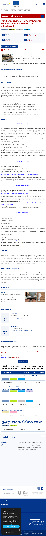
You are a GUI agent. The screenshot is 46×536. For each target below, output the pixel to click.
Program (4, 119)
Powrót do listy (23, 361)
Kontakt (3, 514)
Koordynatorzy (6, 309)
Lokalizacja (5, 287)
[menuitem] (32, 532)
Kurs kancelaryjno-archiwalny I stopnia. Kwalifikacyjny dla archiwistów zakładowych (21, 23)
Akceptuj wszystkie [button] (11, 526)
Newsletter (4, 509)
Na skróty (4, 500)
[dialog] (11, 521)
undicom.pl (25, 534)
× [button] (19, 509)
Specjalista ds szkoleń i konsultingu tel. (22, 317)
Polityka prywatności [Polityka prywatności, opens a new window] (14, 524)
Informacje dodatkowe (9, 341)
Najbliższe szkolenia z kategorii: (23, 367)
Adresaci (4, 250)
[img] (16, 4)
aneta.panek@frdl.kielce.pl (17, 318)
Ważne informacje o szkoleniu (11, 69)
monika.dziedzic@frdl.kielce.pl (18, 332)
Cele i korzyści (6, 82)
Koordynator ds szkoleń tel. (22, 330)
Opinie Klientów (8, 437)
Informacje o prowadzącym (10, 268)
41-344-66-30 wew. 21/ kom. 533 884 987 (23, 330)
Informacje (4, 504)
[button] (11, 532)
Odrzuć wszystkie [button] (11, 530)
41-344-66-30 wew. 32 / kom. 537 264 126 (23, 317)
